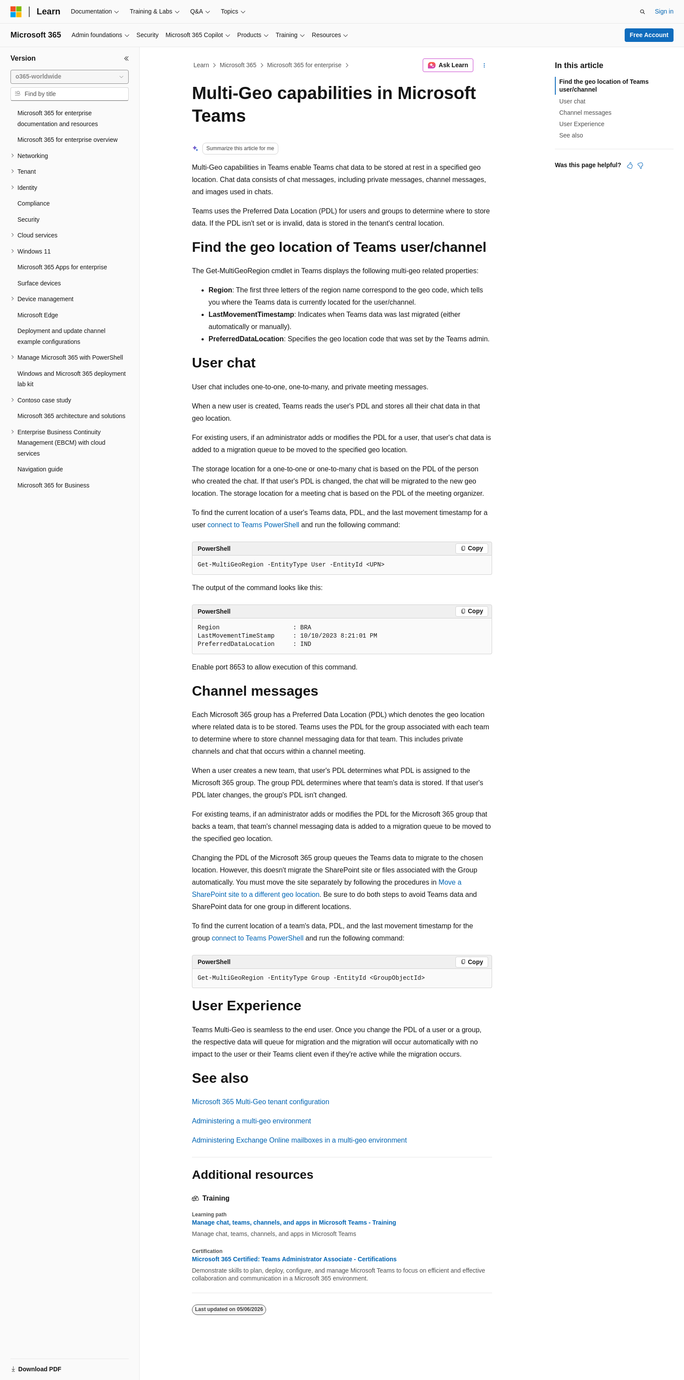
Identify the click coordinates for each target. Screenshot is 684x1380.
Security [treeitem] (28, 219)
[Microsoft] (16, 11)
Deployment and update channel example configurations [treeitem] (61, 336)
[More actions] (484, 65)
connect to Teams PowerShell (253, 525)
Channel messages (585, 112)
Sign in (664, 11)
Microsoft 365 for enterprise (304, 65)
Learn (201, 65)
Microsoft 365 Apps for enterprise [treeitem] (62, 267)
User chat (572, 101)
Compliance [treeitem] (33, 203)
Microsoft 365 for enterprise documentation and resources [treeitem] (57, 118)
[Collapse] (126, 58)
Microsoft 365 (238, 65)
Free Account (649, 34)
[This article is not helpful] (640, 165)
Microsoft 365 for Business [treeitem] (53, 485)
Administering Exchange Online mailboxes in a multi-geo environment (299, 1140)
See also (571, 135)
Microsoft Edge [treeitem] (37, 315)
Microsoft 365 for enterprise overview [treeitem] (67, 139)
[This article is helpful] (630, 165)
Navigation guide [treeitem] (40, 469)
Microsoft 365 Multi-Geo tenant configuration (260, 1101)
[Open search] (642, 12)
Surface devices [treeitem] (39, 283)
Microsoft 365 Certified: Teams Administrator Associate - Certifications (294, 1259)
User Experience (582, 123)
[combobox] (69, 77)
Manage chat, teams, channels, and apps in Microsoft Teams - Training (294, 1222)
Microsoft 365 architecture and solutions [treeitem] (71, 415)
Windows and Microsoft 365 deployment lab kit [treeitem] (71, 379)
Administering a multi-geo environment (251, 1121)
